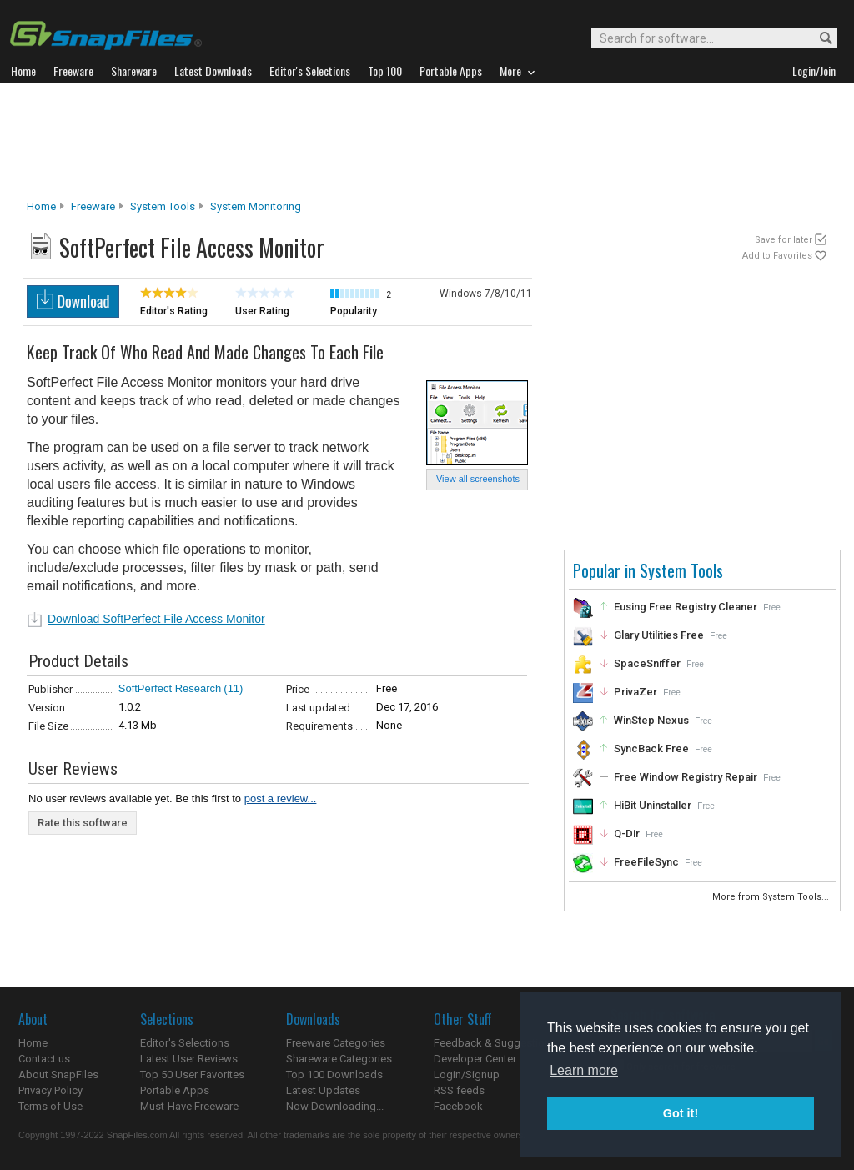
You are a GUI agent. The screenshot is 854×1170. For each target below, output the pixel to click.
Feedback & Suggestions (495, 1043)
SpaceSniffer (647, 663)
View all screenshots (478, 479)
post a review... (280, 798)
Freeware (93, 206)
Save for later (783, 239)
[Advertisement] (427, 140)
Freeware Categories (335, 1043)
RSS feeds (459, 1090)
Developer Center (475, 1058)
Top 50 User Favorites (192, 1074)
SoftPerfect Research (170, 688)
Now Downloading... (335, 1106)
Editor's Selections (184, 1043)
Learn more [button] (584, 1070)
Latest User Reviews (189, 1058)
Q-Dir (627, 833)
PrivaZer (635, 691)
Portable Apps (174, 1090)
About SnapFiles (58, 1074)
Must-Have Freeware (189, 1106)
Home (41, 206)
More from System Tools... (771, 896)
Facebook (458, 1106)
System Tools (162, 206)
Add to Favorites (777, 255)
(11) (233, 688)
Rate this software (83, 822)
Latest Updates (323, 1090)
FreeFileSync (646, 862)
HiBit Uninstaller (652, 805)
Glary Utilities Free (659, 635)
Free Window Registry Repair (685, 777)
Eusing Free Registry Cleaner (685, 606)
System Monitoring (255, 206)
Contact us (44, 1058)
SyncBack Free (651, 748)
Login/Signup (467, 1074)
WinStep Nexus (651, 720)
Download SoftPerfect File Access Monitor (156, 618)
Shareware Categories (339, 1058)
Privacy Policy (50, 1090)
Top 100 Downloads (334, 1074)
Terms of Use (50, 1106)
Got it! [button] (680, 1113)
